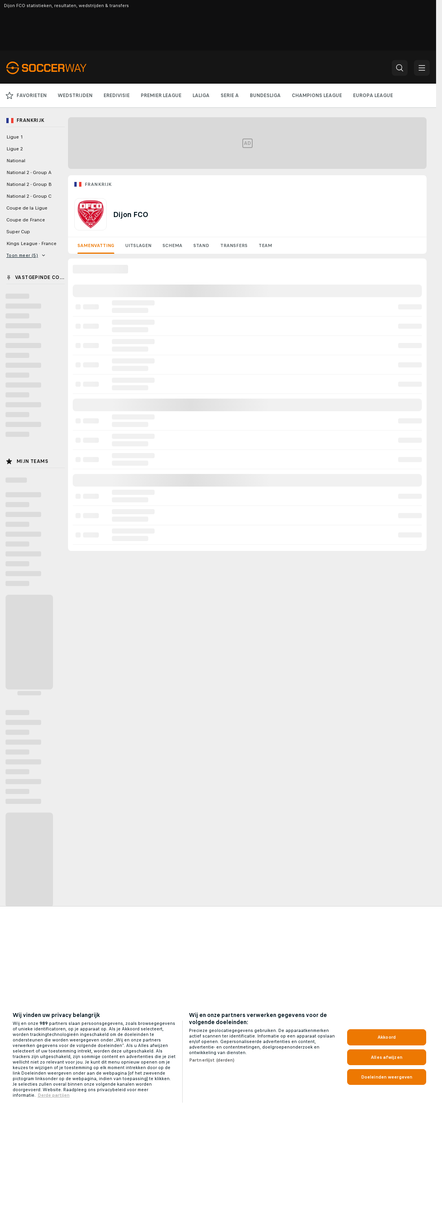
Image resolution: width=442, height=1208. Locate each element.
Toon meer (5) (25, 255)
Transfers (233, 245)
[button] (400, 68)
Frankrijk (98, 184)
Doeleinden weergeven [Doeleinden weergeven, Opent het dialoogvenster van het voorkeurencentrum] (386, 1077)
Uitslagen (138, 245)
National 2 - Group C (28, 196)
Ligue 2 (14, 149)
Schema (172, 245)
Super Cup (18, 231)
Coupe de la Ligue (26, 208)
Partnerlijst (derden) (212, 1060)
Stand (201, 245)
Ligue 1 (14, 137)
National (15, 160)
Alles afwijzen (386, 1057)
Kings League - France (31, 243)
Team (265, 245)
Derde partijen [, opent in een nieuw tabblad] (54, 1095)
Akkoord (387, 1037)
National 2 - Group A (28, 172)
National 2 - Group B (29, 184)
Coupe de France (25, 220)
